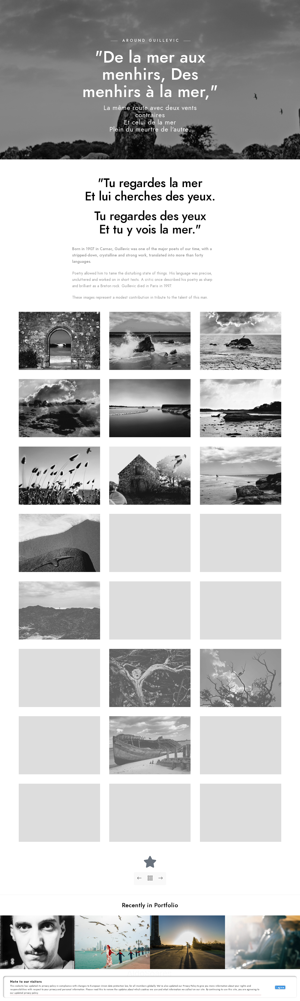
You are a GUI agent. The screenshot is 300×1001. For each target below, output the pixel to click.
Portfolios (108, 11)
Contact (213, 11)
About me (190, 11)
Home (86, 11)
